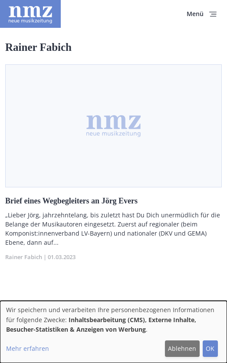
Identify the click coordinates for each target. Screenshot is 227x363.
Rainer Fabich (23, 257)
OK (210, 348)
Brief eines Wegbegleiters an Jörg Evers (71, 200)
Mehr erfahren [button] (27, 348)
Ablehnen (182, 348)
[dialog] (113, 332)
